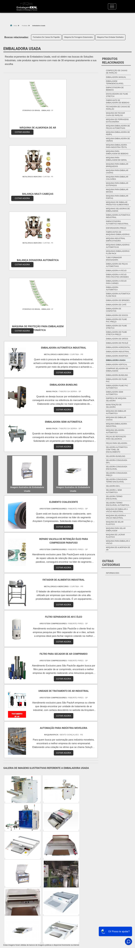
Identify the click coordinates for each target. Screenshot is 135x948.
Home (91, 910)
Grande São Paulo (86, 825)
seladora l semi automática (114, 491)
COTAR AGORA (19, 129)
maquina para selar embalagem (116, 529)
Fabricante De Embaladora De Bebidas (117, 101)
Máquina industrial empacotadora (115, 239)
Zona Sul (56, 825)
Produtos (108, 917)
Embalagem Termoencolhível (115, 82)
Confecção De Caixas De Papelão (116, 72)
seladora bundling (115, 456)
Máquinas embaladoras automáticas (118, 246)
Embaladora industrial (117, 352)
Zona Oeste (43, 825)
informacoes (112, 573)
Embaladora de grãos (117, 339)
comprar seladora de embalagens (117, 370)
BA (69, 880)
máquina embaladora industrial (116, 425)
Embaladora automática (112, 288)
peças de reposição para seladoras (116, 438)
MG (16, 880)
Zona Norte (29, 825)
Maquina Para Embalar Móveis (117, 191)
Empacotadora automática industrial (117, 222)
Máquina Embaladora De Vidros (118, 140)
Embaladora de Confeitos (113, 310)
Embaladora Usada (116, 360)
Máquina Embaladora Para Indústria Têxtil (116, 146)
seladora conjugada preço (116, 474)
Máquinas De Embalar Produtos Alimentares (117, 203)
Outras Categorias (111, 563)
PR (39, 880)
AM (96, 880)
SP (32, 880)
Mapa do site (108, 923)
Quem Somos (106, 910)
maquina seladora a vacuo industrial (116, 517)
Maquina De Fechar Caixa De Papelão (115, 114)
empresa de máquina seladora (116, 399)
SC (47, 880)
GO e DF (86, 880)
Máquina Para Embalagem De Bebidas (117, 152)
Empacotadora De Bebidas (115, 89)
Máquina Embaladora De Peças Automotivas (118, 127)
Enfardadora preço (116, 228)
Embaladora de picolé (117, 343)
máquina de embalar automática (116, 412)
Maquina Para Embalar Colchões (117, 178)
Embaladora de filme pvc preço (116, 320)
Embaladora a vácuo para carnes (116, 282)
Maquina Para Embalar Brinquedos (117, 165)
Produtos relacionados (113, 60)
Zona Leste (69, 825)
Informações (93, 917)
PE (61, 880)
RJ (9, 880)
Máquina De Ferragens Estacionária (78, 37)
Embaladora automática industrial (118, 216)
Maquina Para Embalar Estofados (110, 37)
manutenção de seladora (114, 406)
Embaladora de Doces (117, 315)
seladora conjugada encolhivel (116, 468)
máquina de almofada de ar (118, 548)
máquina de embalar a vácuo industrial (117, 510)
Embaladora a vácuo (116, 271)
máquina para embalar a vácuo (118, 542)
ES (24, 880)
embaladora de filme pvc (116, 380)
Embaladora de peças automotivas (117, 265)
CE (76, 880)
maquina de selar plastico (114, 523)
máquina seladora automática (115, 431)
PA (104, 880)
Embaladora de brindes (118, 300)
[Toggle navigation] (112, 6)
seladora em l (113, 486)
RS (54, 880)
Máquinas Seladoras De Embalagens (118, 210)
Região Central (14, 825)
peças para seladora (116, 443)
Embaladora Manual (116, 77)
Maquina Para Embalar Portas (117, 197)
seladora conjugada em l (116, 461)
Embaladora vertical (116, 365)
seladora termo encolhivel (114, 497)
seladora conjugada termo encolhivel (116, 480)
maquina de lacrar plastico (115, 536)
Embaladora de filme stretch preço (116, 333)
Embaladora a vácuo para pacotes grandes (117, 276)
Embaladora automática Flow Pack (118, 295)
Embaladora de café (116, 305)
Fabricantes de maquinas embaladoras (118, 233)
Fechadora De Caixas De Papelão (46, 37)
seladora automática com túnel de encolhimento (116, 449)
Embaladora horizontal (118, 347)
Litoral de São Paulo (107, 825)
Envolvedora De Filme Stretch (117, 95)
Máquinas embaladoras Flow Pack (118, 252)
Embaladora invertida (117, 356)
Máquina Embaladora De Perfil (118, 133)
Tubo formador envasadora (114, 259)
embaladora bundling (117, 375)
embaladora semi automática (114, 393)
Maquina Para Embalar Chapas (117, 171)
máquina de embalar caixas (116, 418)
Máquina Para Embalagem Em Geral (116, 159)
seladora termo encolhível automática (117, 504)
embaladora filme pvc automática (117, 387)
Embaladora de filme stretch (116, 327)
